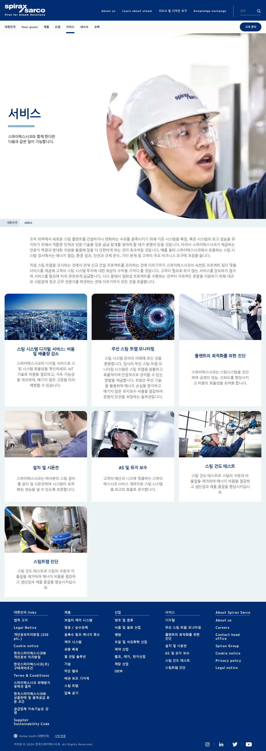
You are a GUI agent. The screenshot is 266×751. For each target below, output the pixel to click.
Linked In (221, 744)
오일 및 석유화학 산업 (131, 642)
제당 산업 (122, 664)
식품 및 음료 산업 (128, 627)
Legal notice (226, 667)
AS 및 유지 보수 (133, 468)
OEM (119, 671)
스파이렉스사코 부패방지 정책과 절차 (32, 685)
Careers (222, 627)
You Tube (248, 744)
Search (259, 11)
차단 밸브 (71, 671)
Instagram (207, 744)
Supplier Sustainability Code (32, 722)
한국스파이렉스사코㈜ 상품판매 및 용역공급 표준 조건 (32, 698)
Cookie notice (26, 646)
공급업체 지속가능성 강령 (31, 711)
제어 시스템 (73, 642)
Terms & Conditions (31, 675)
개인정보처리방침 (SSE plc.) (31, 636)
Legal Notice (25, 627)
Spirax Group (227, 646)
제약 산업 (122, 649)
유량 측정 (71, 649)
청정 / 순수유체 (76, 627)
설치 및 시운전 (46, 468)
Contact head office (227, 636)
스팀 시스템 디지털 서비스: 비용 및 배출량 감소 (45, 351)
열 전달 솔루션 (75, 656)
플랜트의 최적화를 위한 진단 (220, 356)
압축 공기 (71, 693)
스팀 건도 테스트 (220, 466)
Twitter (235, 744)
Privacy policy (228, 660)
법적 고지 (21, 620)
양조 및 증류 (124, 620)
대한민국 (12, 223)
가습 (67, 664)
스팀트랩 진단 (46, 562)
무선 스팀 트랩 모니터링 (133, 349)
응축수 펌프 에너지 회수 (82, 634)
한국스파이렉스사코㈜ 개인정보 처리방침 (30, 655)
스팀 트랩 (71, 686)
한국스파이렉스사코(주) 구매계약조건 (31, 666)
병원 (118, 634)
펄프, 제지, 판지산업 (130, 656)
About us (223, 620)
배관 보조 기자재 (76, 678)
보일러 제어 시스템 (78, 620)
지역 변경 (60, 736)
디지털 (170, 620)
